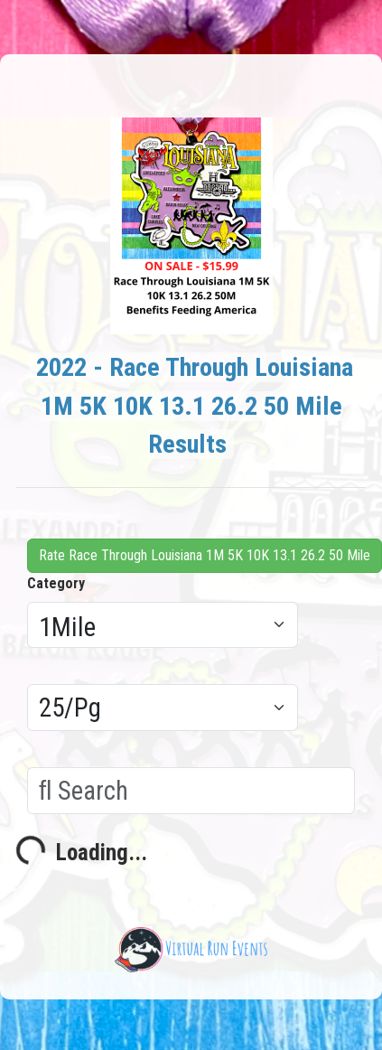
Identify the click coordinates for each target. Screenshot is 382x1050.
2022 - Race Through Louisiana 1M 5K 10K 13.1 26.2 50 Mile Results (194, 405)
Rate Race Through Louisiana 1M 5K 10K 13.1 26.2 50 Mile (204, 555)
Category (56, 583)
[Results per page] (162, 707)
